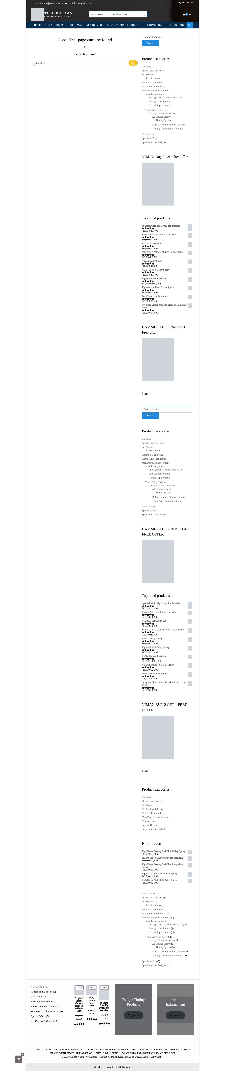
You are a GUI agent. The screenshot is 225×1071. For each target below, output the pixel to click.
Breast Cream (152, 77)
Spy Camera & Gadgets (154, 142)
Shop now (133, 1015)
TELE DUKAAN (58, 13)
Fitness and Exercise (153, 70)
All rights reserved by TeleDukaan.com (112, 1067)
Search (150, 43)
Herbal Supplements (159, 105)
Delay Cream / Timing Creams (168, 124)
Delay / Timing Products (123, 25)
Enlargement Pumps (159, 101)
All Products (54, 25)
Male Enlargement (90, 25)
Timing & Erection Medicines (167, 128)
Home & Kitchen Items (154, 86)
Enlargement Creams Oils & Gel (165, 97)
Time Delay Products (156, 109)
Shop (70, 25)
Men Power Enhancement (155, 90)
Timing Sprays (163, 120)
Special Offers (149, 138)
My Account (187, 2)
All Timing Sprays (161, 116)
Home (37, 25)
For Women (148, 74)
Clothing (146, 66)
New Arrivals (148, 134)
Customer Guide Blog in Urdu (164, 25)
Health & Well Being (152, 82)
